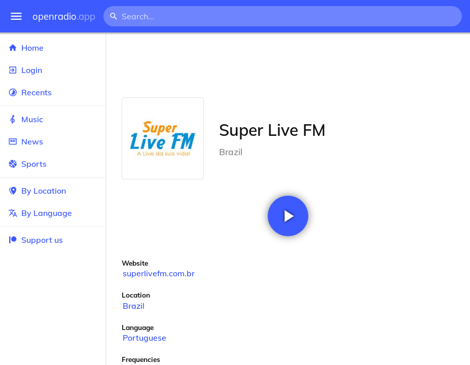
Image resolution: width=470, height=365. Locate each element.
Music (52, 119)
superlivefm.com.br (159, 273)
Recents (52, 92)
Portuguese (144, 338)
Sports (52, 164)
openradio (63, 16)
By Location (52, 190)
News (52, 141)
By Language (52, 213)
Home (52, 47)
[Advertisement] (288, 65)
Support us (35, 240)
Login (52, 70)
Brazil (133, 306)
